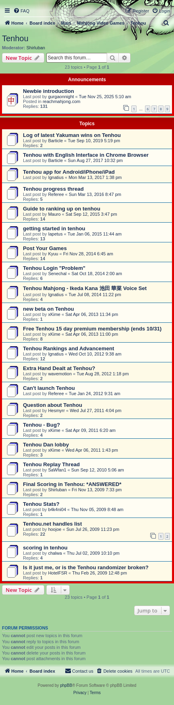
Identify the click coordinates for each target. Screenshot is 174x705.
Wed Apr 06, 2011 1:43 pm (91, 450)
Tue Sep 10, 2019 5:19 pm (94, 140)
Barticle (55, 140)
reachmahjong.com (62, 101)
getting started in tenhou (54, 228)
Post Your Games (45, 248)
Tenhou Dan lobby (46, 445)
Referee (56, 194)
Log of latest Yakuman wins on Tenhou (72, 135)
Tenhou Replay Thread (51, 464)
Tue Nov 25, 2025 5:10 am (105, 96)
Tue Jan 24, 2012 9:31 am (94, 393)
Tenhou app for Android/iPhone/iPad (69, 172)
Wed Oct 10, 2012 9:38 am (94, 353)
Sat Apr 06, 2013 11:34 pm (91, 314)
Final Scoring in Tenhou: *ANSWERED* (72, 484)
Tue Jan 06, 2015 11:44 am (95, 233)
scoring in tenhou (45, 548)
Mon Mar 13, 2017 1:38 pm (95, 177)
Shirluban (36, 47)
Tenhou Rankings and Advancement (68, 348)
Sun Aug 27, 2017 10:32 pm (95, 160)
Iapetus (55, 233)
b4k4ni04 (57, 509)
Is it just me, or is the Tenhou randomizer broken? (86, 567)
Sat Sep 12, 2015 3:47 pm (91, 214)
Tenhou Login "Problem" (54, 268)
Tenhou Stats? (41, 504)
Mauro (54, 214)
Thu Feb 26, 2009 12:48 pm (99, 572)
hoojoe (54, 529)
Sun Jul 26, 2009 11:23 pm (92, 529)
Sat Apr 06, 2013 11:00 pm (91, 334)
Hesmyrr (56, 410)
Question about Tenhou (52, 405)
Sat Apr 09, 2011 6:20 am (90, 430)
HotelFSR (57, 572)
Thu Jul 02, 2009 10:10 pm (93, 553)
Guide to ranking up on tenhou (61, 209)
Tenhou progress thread (53, 189)
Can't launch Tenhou (49, 388)
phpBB (66, 685)
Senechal (57, 273)
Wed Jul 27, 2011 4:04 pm (95, 410)
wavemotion (60, 373)
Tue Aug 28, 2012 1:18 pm (102, 373)
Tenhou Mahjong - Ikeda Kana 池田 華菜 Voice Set (85, 288)
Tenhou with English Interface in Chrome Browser (86, 155)
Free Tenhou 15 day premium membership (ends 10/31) (92, 329)
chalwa (55, 553)
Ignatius (56, 177)
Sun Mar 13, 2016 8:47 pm (95, 194)
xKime (54, 314)
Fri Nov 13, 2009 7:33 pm (97, 489)
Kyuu (53, 253)
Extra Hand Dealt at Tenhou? (59, 368)
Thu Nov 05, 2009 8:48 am (97, 509)
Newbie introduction (48, 91)
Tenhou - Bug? (41, 425)
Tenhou (15, 38)
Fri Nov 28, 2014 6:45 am (88, 253)
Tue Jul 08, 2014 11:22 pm (94, 294)
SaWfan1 (57, 469)
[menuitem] (21, 11)
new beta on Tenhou (48, 309)
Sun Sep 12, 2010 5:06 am (97, 469)
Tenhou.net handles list (52, 524)
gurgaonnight (61, 96)
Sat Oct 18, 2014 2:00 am (96, 273)
